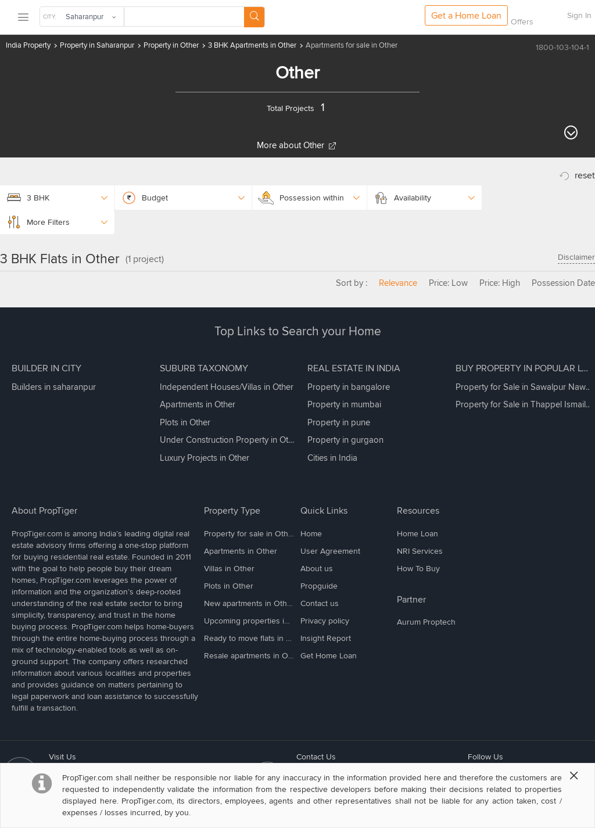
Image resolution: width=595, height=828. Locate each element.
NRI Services (420, 551)
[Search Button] (254, 17)
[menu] (23, 17)
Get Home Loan (328, 656)
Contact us (319, 603)
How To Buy (418, 568)
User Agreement (330, 551)
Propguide (319, 586)
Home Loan (417, 534)
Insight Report (325, 638)
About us (316, 568)
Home (311, 534)
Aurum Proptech (426, 622)
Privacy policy (324, 621)
